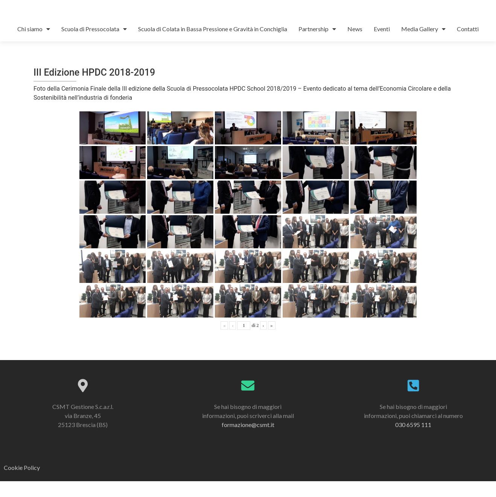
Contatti (468, 44)
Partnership (317, 45)
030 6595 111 (413, 440)
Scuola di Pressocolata (94, 45)
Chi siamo (33, 45)
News (354, 44)
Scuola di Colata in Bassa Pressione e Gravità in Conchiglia (212, 44)
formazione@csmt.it (248, 440)
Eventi (382, 44)
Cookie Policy (22, 483)
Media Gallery (423, 45)
